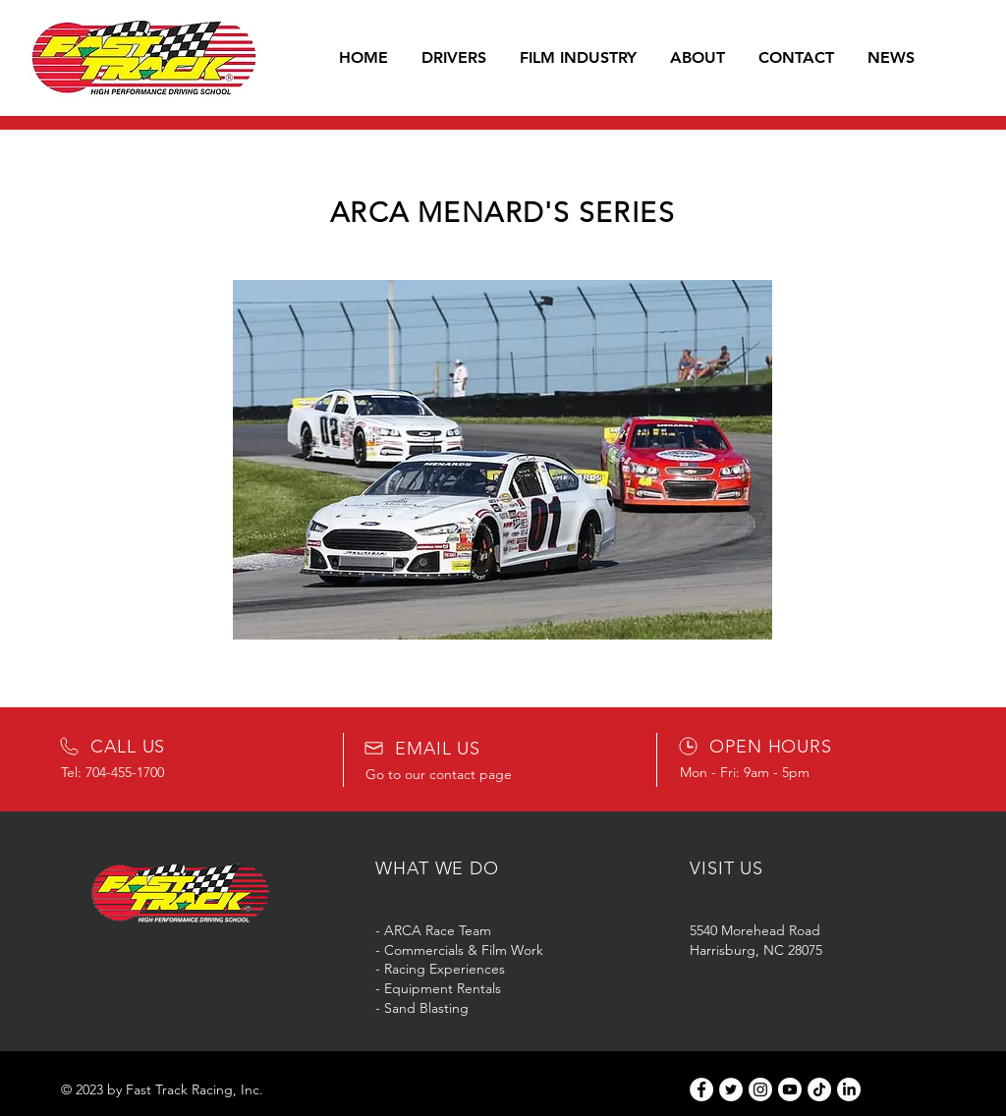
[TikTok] (819, 1089)
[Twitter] (731, 1089)
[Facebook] (701, 1089)
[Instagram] (760, 1089)
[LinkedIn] (849, 1089)
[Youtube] (790, 1089)
